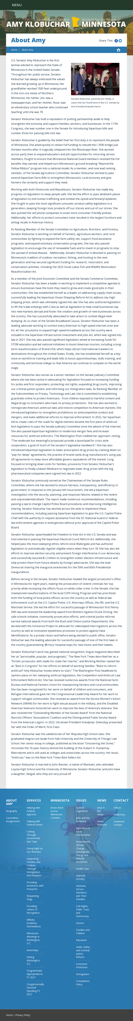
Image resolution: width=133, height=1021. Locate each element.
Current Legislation (82, 809)
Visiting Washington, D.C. (33, 960)
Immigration (82, 974)
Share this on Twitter (120, 40)
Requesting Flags (33, 897)
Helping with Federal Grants (35, 823)
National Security (80, 877)
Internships (33, 950)
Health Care (82, 868)
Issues (81, 800)
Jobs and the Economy (83, 819)
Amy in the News (101, 811)
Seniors (80, 923)
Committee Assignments (13, 819)
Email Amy (119, 814)
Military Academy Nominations (34, 923)
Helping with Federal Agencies (33, 811)
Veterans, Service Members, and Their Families (81, 892)
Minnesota (60, 800)
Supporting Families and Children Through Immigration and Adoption (34, 867)
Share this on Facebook (116, 40)
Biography (11, 811)
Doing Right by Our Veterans (35, 850)
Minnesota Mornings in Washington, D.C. (33, 938)
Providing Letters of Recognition (33, 909)
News (101, 800)
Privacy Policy (22, 1015)
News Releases (102, 823)
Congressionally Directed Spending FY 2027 (35, 989)
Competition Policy (83, 982)
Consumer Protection (81, 965)
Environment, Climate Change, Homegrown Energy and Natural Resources (83, 851)
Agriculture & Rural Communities (83, 831)
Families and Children (83, 931)
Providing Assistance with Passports (35, 886)
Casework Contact (119, 823)
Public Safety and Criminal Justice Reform (83, 952)
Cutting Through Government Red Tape (33, 836)
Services (34, 800)
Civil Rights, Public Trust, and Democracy (83, 911)
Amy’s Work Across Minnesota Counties (57, 812)
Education (81, 940)
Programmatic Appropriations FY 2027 (35, 974)
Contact (121, 800)
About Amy (28, 40)
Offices (117, 807)
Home (14, 49)
